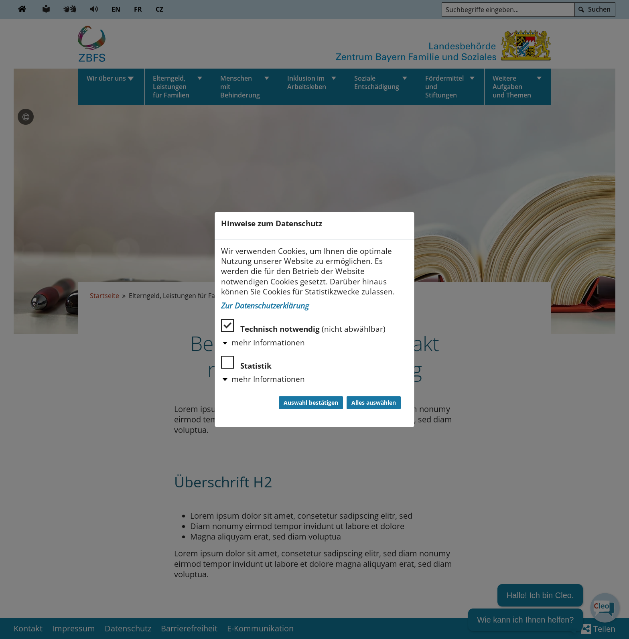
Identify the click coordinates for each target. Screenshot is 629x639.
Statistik (246, 363)
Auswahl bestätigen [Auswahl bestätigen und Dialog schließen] (311, 402)
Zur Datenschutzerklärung (265, 305)
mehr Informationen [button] (268, 342)
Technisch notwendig (303, 326)
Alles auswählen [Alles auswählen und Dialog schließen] (373, 402)
